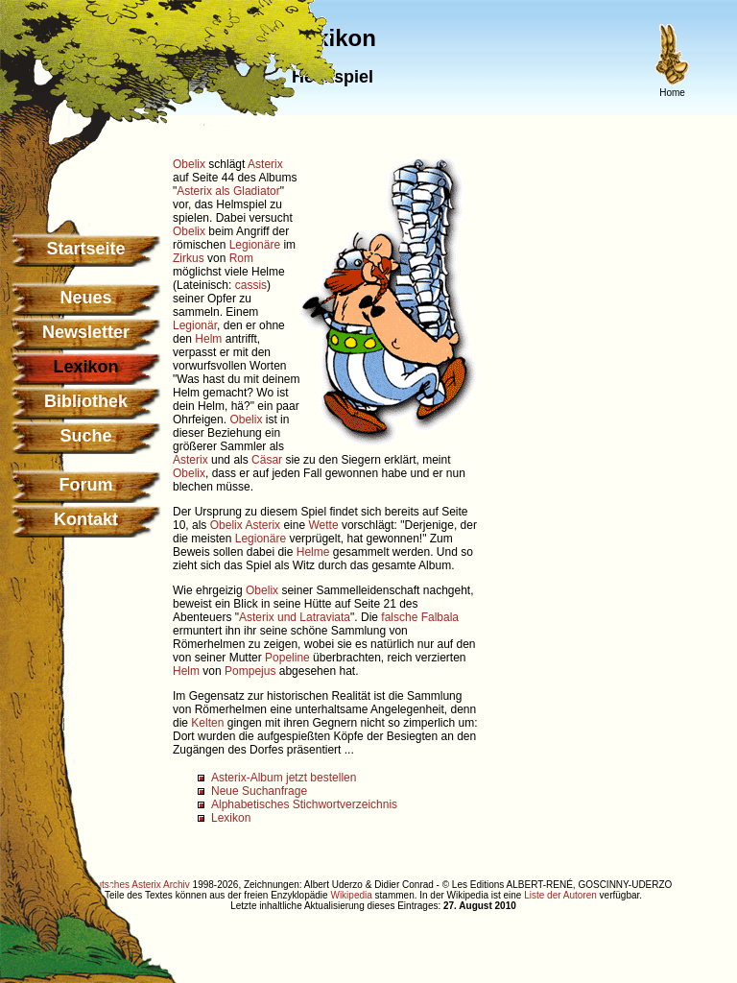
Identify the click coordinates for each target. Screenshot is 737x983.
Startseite (85, 248)
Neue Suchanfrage (259, 791)
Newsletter (86, 332)
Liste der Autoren (560, 895)
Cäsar (266, 460)
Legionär (195, 325)
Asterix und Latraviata (294, 617)
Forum (86, 484)
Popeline (287, 657)
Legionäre (254, 245)
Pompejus (250, 671)
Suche (85, 435)
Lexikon (230, 818)
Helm (208, 339)
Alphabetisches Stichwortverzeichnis (304, 804)
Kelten (207, 723)
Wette (323, 525)
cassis (251, 285)
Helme (313, 552)
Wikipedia (350, 895)
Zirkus (188, 258)
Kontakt (86, 519)
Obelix (189, 164)
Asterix (265, 164)
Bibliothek (86, 401)
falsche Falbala (420, 617)
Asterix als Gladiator (228, 191)
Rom (241, 258)
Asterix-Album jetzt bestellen (283, 777)
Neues (85, 297)
